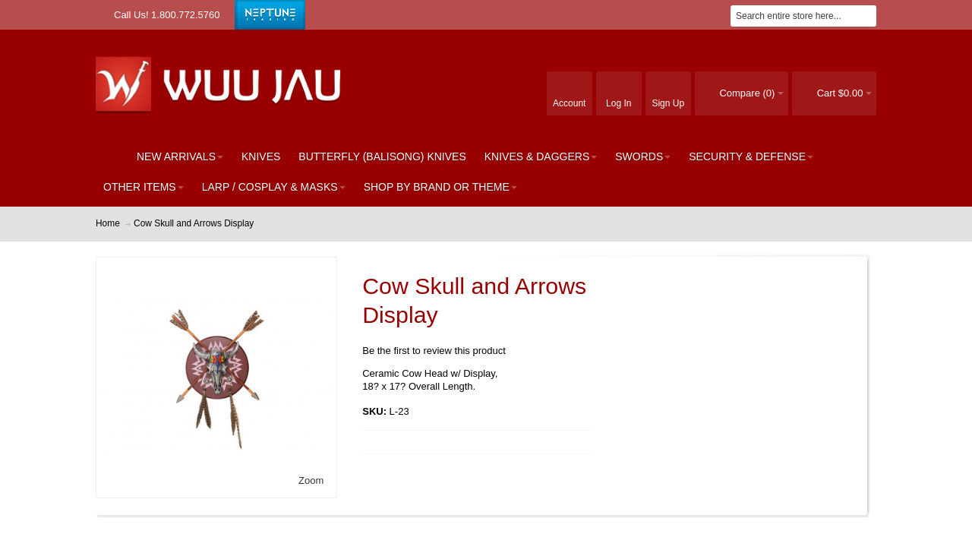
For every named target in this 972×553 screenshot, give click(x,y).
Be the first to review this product (434, 350)
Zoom (310, 480)
